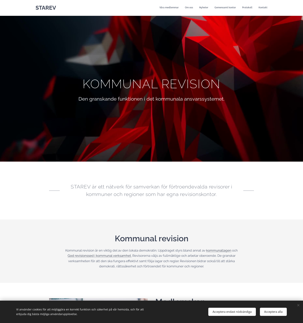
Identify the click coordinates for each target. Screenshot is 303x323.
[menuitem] (238, 8)
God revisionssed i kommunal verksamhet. (100, 256)
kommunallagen (218, 250)
